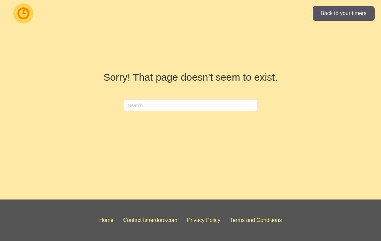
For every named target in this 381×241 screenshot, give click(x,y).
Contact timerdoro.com (150, 220)
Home (106, 220)
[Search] (191, 105)
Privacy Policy (203, 220)
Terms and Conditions (256, 220)
